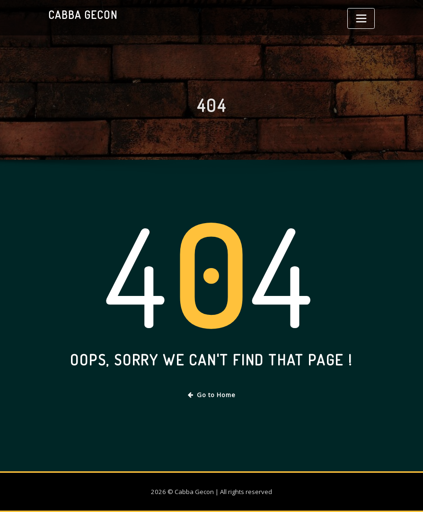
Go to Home (212, 395)
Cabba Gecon (83, 14)
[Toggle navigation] (361, 18)
